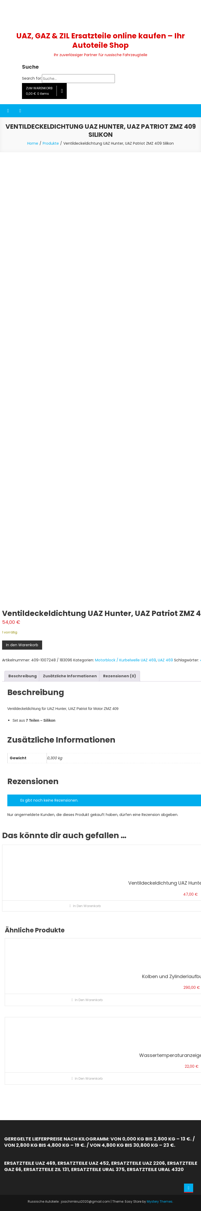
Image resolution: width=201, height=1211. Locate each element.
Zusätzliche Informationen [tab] (70, 676)
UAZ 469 (165, 660)
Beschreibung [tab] (22, 676)
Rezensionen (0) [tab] (119, 676)
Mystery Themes (159, 1201)
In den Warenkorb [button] (87, 906)
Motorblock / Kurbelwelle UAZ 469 (125, 660)
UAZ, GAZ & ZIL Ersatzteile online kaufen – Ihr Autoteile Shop (100, 40)
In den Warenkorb (22, 645)
